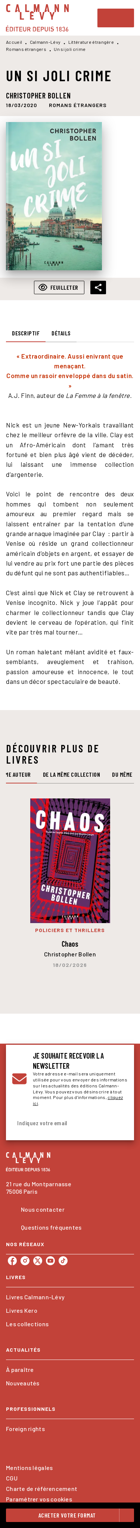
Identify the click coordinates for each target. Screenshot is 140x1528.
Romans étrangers (26, 49)
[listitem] (12, 1260)
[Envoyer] (119, 1123)
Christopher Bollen (38, 95)
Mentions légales (29, 1467)
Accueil (14, 42)
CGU (12, 1478)
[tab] (26, 333)
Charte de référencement (41, 1488)
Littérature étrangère (91, 42)
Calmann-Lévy (45, 42)
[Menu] (115, 18)
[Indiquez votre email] (60, 1123)
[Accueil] (37, 18)
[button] (78, 105)
